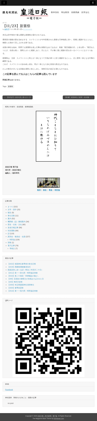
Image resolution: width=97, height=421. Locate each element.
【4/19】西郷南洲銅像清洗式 (19, 267)
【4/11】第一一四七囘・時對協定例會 (23, 273)
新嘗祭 (10, 86)
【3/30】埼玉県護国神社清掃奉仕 (21, 285)
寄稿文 (12, 248)
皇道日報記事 (13, 228)
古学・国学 (12, 210)
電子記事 (11, 246)
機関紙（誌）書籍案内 (16, 222)
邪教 (9, 243)
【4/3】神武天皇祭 (15, 282)
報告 (9, 213)
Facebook (9, 390)
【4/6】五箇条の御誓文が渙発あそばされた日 (26, 279)
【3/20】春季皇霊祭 (15, 288)
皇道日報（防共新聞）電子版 (47, 416)
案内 (9, 219)
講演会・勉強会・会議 (16, 237)
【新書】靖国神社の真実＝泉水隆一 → (78, 97)
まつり (5, 22)
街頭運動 (11, 231)
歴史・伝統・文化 (15, 225)
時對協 (12, 240)
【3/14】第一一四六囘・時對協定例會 (23, 291)
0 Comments (27, 29)
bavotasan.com (59, 418)
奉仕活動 (11, 216)
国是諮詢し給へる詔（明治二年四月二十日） (25, 270)
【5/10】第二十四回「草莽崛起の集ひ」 (23, 276)
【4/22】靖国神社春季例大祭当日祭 (22, 264)
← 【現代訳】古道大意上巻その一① (17, 97)
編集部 (6, 29)
